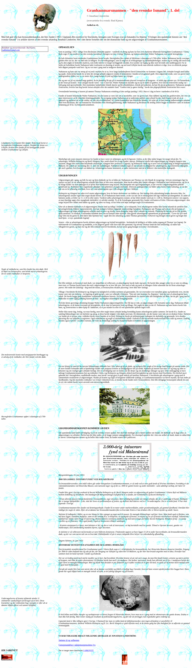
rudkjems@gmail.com (11, 50)
